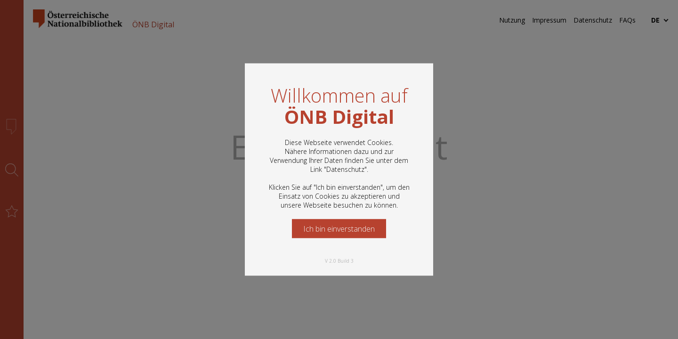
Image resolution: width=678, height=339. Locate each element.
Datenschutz (345, 169)
